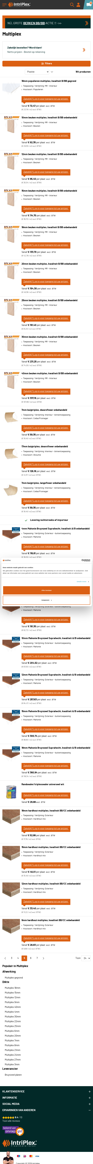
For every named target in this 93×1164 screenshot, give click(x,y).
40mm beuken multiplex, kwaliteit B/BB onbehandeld (50, 373)
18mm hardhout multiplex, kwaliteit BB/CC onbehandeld (51, 811)
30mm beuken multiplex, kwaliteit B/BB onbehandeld (50, 337)
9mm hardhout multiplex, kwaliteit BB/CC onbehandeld (51, 920)
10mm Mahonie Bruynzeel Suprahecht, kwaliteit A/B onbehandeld (56, 638)
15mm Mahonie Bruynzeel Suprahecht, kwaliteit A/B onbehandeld (56, 711)
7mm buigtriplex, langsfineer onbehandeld (44, 483)
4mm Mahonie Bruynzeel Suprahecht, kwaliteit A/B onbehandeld (55, 529)
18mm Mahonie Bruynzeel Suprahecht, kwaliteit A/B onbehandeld (56, 748)
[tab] (46, 1091)
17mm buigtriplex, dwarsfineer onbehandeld (45, 446)
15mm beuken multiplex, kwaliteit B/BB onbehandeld (49, 191)
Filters (46, 63)
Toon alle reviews (11, 1121)
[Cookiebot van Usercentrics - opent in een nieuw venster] (76, 560)
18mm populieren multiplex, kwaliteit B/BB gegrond (49, 81)
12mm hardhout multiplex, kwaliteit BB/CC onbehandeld (51, 884)
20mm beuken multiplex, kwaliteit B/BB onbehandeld (50, 264)
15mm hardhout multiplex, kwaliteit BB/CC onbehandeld (51, 847)
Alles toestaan (46, 590)
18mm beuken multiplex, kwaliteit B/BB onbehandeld (49, 227)
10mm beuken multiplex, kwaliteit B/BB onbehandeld (49, 117)
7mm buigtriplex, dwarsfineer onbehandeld (44, 410)
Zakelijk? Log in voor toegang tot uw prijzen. (45, 99)
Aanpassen (46, 600)
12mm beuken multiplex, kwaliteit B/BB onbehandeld (49, 154)
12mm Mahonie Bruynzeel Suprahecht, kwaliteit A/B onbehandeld (56, 675)
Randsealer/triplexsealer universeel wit (43, 784)
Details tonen (81, 581)
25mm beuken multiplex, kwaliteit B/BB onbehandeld (49, 300)
